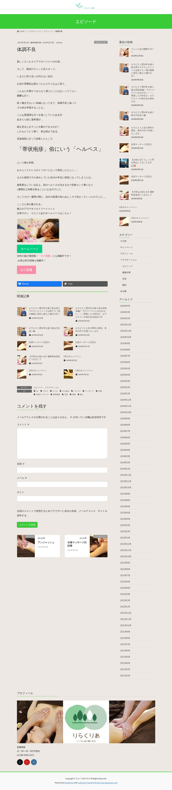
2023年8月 (125, 500)
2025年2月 (125, 387)
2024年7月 (125, 430)
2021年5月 (125, 656)
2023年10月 (125, 487)
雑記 (124, 284)
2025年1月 (125, 393)
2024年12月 (125, 399)
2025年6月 (125, 362)
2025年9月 (125, 343)
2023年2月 (125, 531)
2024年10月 (125, 412)
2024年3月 (125, 456)
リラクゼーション (128, 259)
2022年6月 (125, 581)
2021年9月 (125, 631)
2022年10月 (125, 556)
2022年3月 (125, 594)
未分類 (123, 291)
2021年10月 (125, 625)
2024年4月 (125, 449)
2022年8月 (125, 569)
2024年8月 (125, 424)
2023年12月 (125, 474)
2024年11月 (125, 405)
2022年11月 (125, 550)
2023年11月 (125, 481)
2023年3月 (125, 525)
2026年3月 (125, 311)
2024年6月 (125, 437)
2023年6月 (125, 506)
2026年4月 (125, 305)
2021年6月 (125, 650)
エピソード (127, 266)
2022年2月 (125, 600)
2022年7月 (125, 575)
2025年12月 (125, 324)
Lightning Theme (85, 782)
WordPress (69, 782)
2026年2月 (125, 318)
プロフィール (126, 253)
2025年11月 (125, 330)
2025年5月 (125, 368)
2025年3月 (125, 380)
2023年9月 (125, 493)
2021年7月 (125, 644)
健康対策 (126, 272)
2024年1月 (125, 468)
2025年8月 (125, 349)
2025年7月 (125, 355)
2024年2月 (125, 462)
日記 (124, 278)
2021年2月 (125, 675)
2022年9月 (125, 562)
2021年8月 (125, 637)
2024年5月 (125, 443)
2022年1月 (125, 606)
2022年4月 (125, 587)
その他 (123, 240)
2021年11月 (125, 619)
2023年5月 (125, 512)
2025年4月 (125, 374)
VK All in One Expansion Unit (105, 782)
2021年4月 (125, 662)
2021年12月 (125, 612)
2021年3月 (125, 669)
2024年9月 (125, 418)
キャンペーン (126, 247)
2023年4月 (125, 518)
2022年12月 (125, 543)
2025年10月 (125, 337)
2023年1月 (125, 537)
